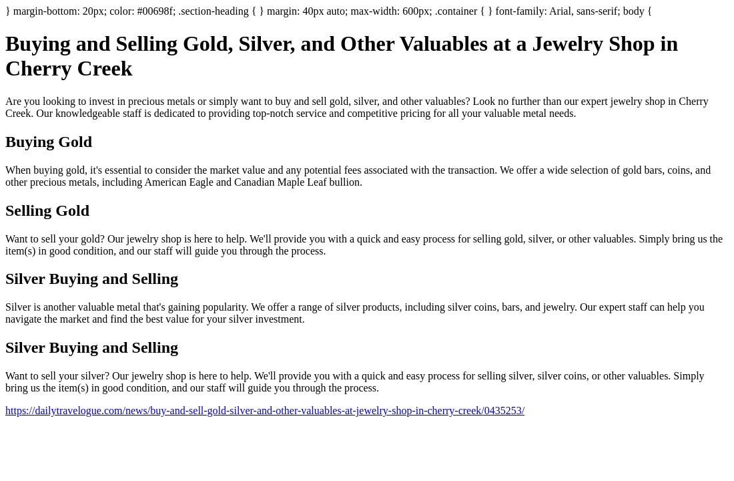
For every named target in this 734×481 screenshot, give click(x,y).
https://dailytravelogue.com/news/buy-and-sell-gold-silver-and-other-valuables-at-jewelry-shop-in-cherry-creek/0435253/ (264, 410)
